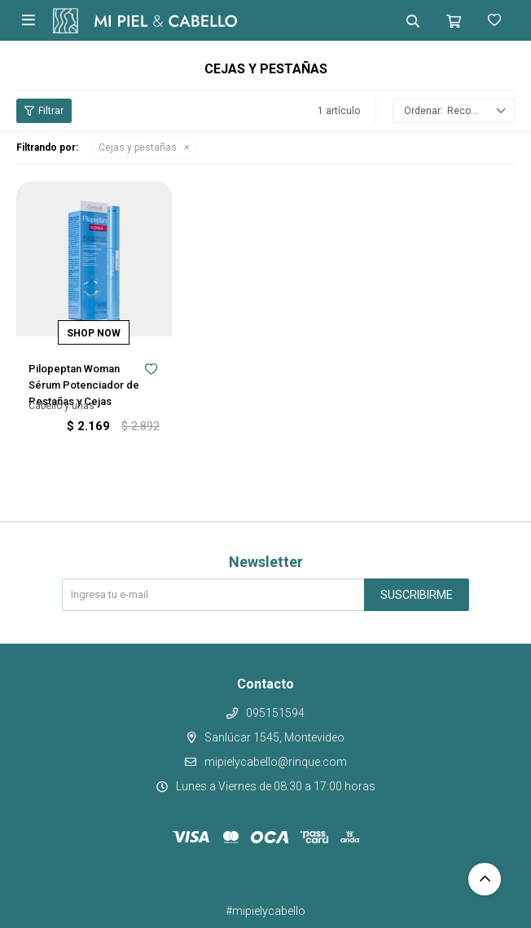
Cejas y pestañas (138, 147)
